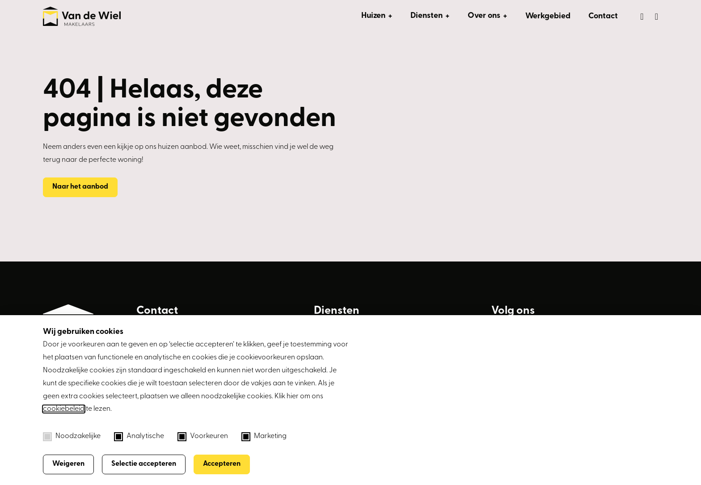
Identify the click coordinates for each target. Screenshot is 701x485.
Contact (603, 16)
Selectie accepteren (143, 464)
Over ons (484, 16)
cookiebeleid (63, 409)
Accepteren (222, 464)
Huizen (373, 16)
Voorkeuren (202, 436)
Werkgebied (547, 16)
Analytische (139, 436)
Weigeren (68, 464)
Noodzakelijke (72, 436)
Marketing (264, 436)
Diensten (426, 16)
